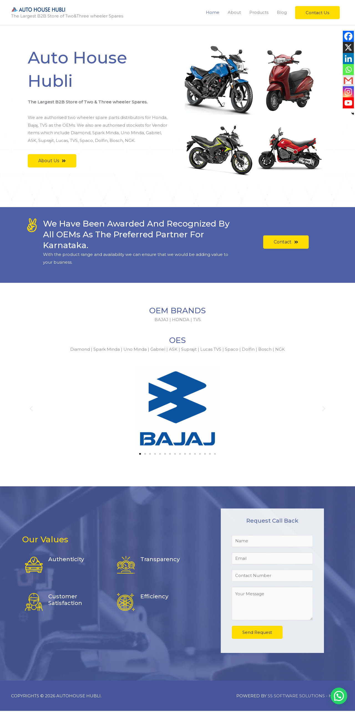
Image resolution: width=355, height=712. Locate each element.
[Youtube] (348, 102)
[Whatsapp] (348, 69)
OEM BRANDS (177, 310)
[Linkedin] (348, 58)
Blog (282, 12)
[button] (317, 12)
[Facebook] (348, 36)
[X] (348, 47)
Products (258, 12)
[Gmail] (348, 80)
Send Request (257, 633)
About (234, 12)
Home (212, 12)
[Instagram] (348, 91)
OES (177, 340)
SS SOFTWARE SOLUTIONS (296, 697)
